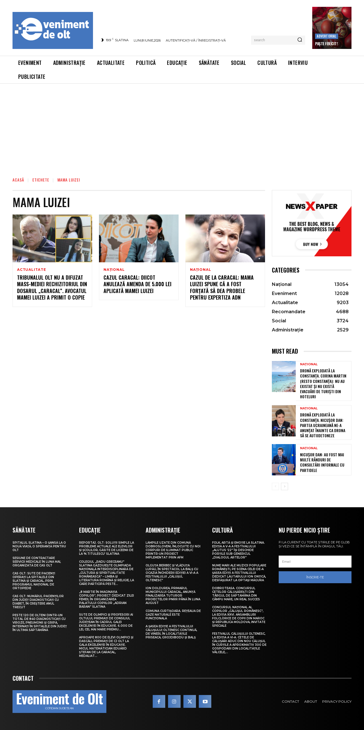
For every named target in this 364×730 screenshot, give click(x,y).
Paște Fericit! (326, 43)
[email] (315, 562)
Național (114, 269)
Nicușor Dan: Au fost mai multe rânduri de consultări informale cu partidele (322, 462)
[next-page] (284, 486)
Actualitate (31, 269)
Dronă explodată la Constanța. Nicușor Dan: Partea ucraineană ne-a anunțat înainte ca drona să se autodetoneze (322, 425)
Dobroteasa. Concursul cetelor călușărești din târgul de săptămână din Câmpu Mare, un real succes (236, 593)
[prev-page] (275, 486)
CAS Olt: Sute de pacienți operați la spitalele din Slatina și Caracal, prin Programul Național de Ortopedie (34, 581)
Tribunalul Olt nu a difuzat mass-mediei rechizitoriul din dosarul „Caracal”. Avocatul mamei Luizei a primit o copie (52, 287)
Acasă (18, 180)
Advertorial (326, 36)
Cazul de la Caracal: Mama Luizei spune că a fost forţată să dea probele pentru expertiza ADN (222, 287)
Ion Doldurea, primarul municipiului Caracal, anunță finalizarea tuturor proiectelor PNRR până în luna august (173, 595)
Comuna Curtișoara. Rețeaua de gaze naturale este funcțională (173, 614)
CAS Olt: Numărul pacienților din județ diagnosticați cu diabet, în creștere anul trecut (38, 601)
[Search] (299, 40)
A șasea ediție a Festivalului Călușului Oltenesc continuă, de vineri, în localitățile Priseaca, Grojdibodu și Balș (171, 631)
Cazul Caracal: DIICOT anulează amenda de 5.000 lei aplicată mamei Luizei (137, 284)
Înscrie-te (315, 577)
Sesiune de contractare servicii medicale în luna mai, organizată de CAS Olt (37, 561)
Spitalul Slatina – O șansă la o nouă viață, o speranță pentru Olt (39, 546)
